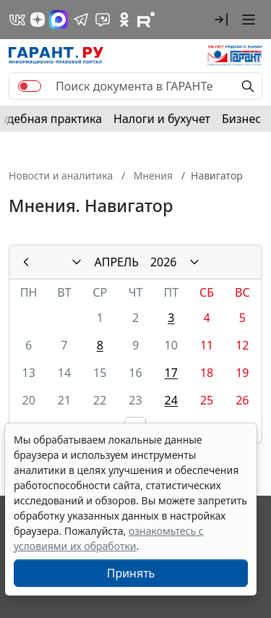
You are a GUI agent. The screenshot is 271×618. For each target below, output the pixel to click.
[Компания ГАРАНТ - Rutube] (146, 19)
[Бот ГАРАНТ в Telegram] (102, 19)
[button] (221, 19)
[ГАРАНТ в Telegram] (81, 19)
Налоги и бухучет (161, 119)
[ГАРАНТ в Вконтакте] (17, 19)
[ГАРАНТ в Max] (58, 19)
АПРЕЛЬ (116, 262)
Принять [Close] (131, 573)
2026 (163, 262)
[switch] (29, 86)
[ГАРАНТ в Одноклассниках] (124, 19)
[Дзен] (37, 19)
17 (171, 373)
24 (171, 400)
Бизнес (241, 119)
